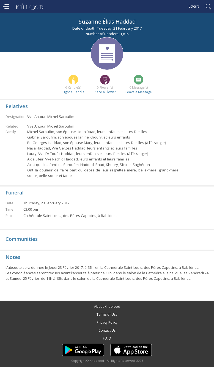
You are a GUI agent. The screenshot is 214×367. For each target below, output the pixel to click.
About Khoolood (107, 306)
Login (194, 6)
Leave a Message (138, 92)
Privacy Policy (107, 322)
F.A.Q (107, 338)
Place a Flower (105, 92)
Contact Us (107, 330)
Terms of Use (107, 314)
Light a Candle (73, 92)
